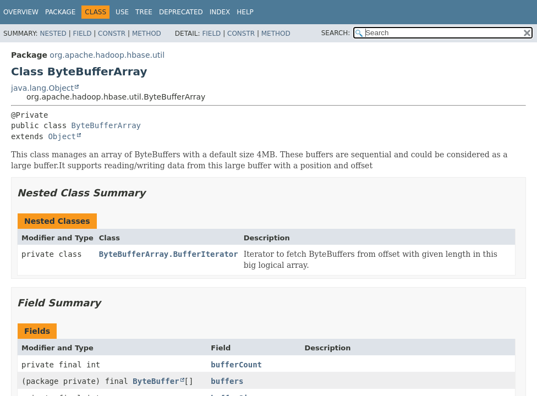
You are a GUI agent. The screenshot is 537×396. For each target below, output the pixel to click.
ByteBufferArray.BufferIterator (168, 254)
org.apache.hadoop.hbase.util (107, 55)
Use (122, 12)
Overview (21, 12)
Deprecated (181, 12)
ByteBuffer (156, 381)
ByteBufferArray (106, 125)
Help (245, 12)
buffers (227, 381)
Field (82, 33)
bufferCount (236, 364)
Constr (111, 33)
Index (220, 12)
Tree (143, 12)
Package (60, 12)
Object (62, 136)
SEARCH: (335, 33)
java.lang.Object (42, 88)
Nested (53, 33)
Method (146, 33)
